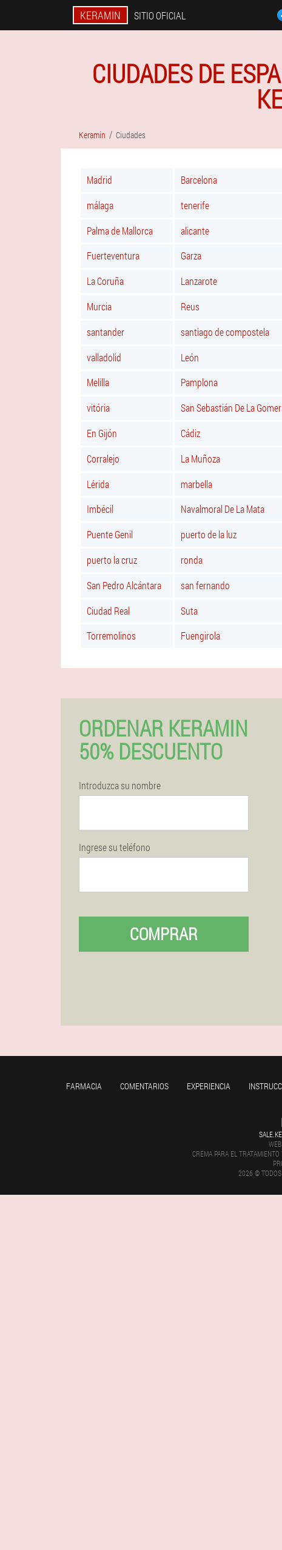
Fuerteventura (113, 255)
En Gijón (102, 433)
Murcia (99, 306)
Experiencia (208, 1086)
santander (105, 332)
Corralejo (103, 458)
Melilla (98, 382)
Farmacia (84, 1086)
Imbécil (100, 509)
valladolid (104, 357)
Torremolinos (111, 635)
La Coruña (105, 281)
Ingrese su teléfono (114, 847)
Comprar (164, 934)
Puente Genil (110, 534)
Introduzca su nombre (120, 785)
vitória (98, 407)
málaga (100, 205)
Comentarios (144, 1086)
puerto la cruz (112, 559)
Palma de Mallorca (120, 230)
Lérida (98, 484)
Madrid (99, 179)
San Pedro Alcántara (124, 585)
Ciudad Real (108, 610)
